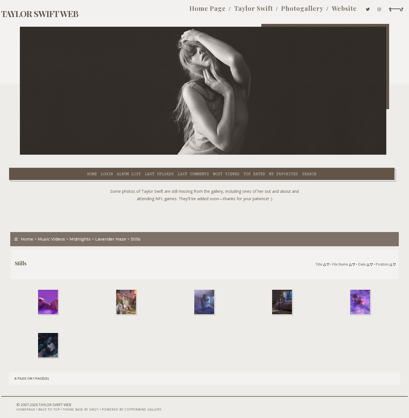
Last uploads (111, 154)
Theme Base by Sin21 (84, 403)
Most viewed (177, 154)
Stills (147, 225)
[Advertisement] (204, 202)
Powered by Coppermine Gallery (135, 403)
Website (303, 11)
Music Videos (62, 225)
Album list (80, 154)
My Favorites (235, 154)
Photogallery (262, 11)
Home (43, 154)
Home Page (167, 11)
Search (261, 154)
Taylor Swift (213, 11)
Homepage (29, 403)
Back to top (52, 403)
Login (58, 154)
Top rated (206, 154)
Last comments (144, 154)
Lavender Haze (121, 225)
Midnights (91, 225)
